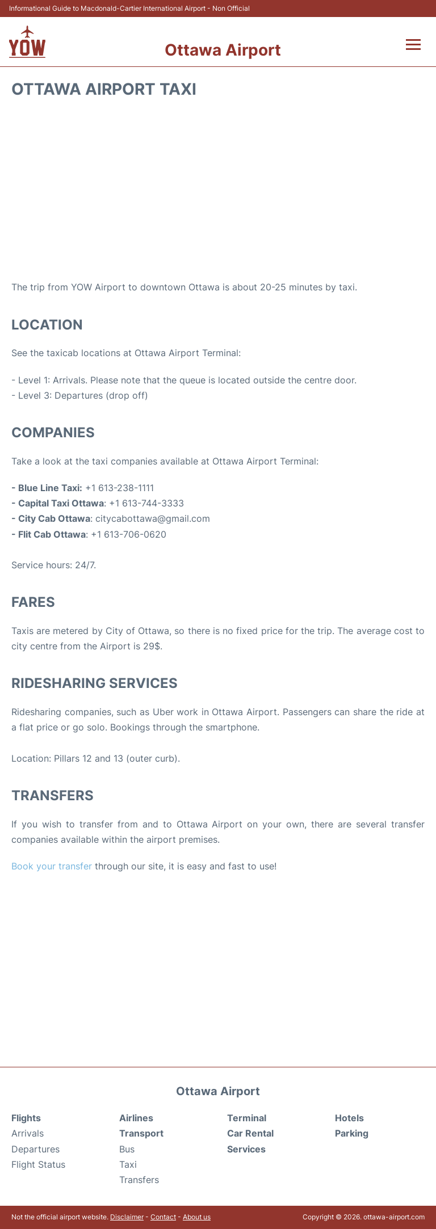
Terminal (246, 1118)
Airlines (136, 1118)
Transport (141, 1133)
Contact (163, 1217)
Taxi (128, 1164)
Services (246, 1149)
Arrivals (27, 1133)
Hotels (349, 1118)
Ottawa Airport (223, 50)
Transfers (139, 1179)
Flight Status (38, 1164)
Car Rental (250, 1133)
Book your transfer (51, 866)
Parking (351, 1133)
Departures (35, 1149)
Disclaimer (127, 1217)
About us (197, 1217)
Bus (127, 1149)
